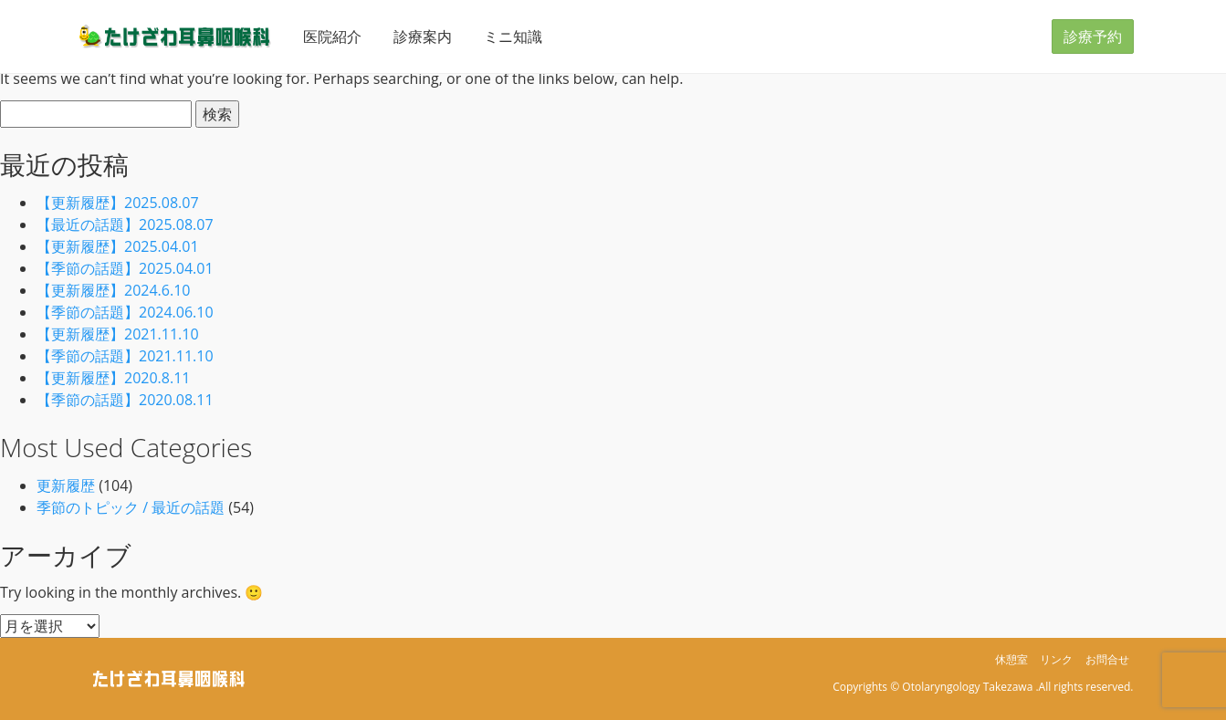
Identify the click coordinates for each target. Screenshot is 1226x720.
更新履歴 (66, 485)
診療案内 (422, 36)
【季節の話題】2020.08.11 (125, 400)
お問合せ (1107, 659)
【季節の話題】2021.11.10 (125, 356)
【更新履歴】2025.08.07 (118, 203)
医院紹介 (332, 36)
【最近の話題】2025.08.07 (125, 224)
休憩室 (1011, 659)
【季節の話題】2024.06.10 (125, 312)
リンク (1056, 659)
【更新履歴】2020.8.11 (113, 378)
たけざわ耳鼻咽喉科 (175, 36)
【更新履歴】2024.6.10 (113, 290)
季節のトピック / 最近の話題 (131, 507)
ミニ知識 (513, 36)
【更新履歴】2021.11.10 (118, 334)
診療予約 (1093, 36)
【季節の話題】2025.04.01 (125, 268)
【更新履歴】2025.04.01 (118, 246)
